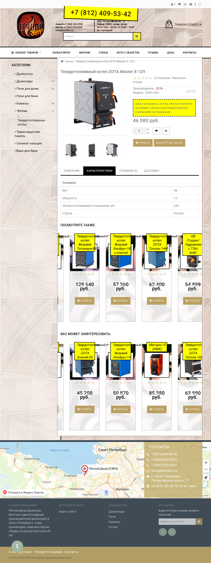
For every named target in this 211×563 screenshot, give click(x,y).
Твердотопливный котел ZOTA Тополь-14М (181, 242)
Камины (22, 103)
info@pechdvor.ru (164, 471)
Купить (143, 142)
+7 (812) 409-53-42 (100, 13)
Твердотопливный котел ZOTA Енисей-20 (109, 351)
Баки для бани (26, 151)
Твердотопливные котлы (31, 120)
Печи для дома (27, 89)
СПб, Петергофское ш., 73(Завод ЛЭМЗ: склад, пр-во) (112, 23)
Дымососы (24, 74)
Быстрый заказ (169, 142)
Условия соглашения (48, 552)
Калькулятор (61, 52)
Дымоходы (24, 81)
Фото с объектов (128, 52)
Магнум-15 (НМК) (180, 347)
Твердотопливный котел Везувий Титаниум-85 (109, 242)
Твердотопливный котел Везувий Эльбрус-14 (145, 351)
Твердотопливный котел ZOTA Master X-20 (73, 244)
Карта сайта (68, 509)
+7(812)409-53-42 (164, 454)
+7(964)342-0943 (164, 460)
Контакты (189, 52)
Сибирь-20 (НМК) (72, 347)
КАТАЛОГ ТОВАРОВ (26, 52)
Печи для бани (26, 96)
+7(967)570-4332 (164, 465)
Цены (170, 52)
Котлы (21, 111)
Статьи (103, 52)
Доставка (25, 552)
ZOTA (159, 88)
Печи (112, 514)
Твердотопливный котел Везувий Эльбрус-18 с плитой (145, 244)
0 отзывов (161, 78)
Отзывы (153, 52)
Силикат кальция (28, 143)
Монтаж (84, 52)
